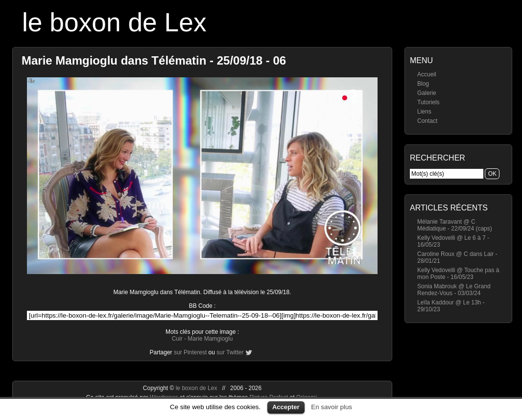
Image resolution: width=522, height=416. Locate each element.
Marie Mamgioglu (210, 338)
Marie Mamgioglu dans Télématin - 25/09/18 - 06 (154, 60)
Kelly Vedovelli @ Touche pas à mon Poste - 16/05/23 (458, 273)
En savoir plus (331, 407)
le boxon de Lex (114, 22)
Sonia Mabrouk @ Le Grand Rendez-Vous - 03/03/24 (454, 290)
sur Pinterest (190, 352)
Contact (427, 120)
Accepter (286, 407)
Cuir (177, 338)
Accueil (426, 74)
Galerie (426, 93)
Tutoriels (428, 102)
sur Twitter (229, 352)
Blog (423, 83)
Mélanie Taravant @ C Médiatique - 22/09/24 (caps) (454, 225)
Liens (424, 111)
